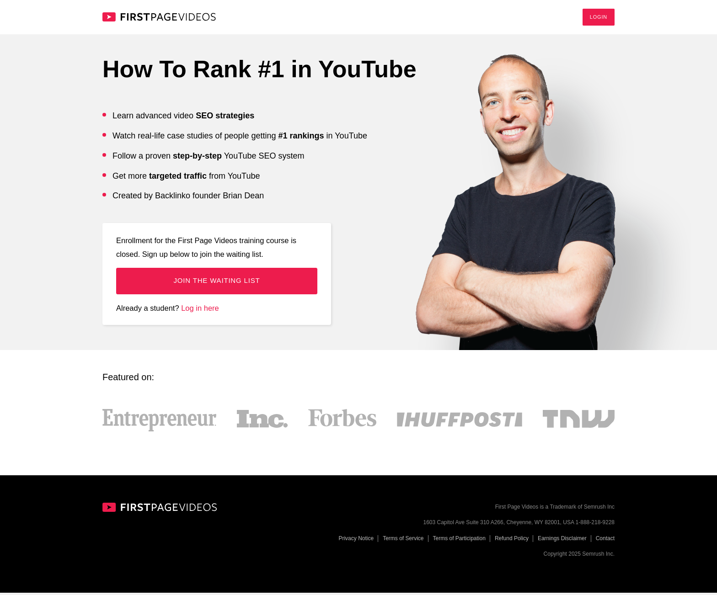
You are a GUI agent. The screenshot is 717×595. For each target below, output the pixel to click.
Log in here (200, 310)
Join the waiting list (216, 283)
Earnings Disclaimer (562, 540)
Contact (605, 540)
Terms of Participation (459, 540)
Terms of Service (403, 540)
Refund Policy (512, 540)
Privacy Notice (356, 540)
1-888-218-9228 (595, 525)
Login (598, 18)
